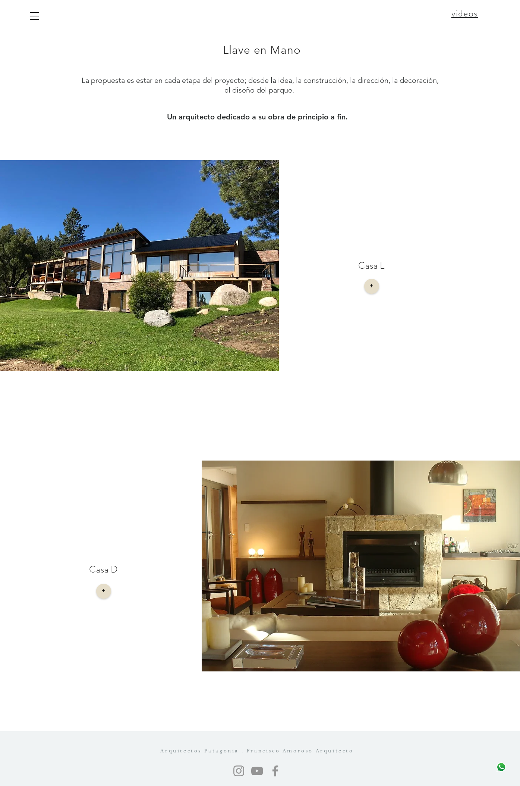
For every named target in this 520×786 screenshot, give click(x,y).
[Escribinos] (501, 767)
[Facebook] (275, 771)
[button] (34, 16)
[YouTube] (257, 771)
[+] (371, 286)
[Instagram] (238, 771)
